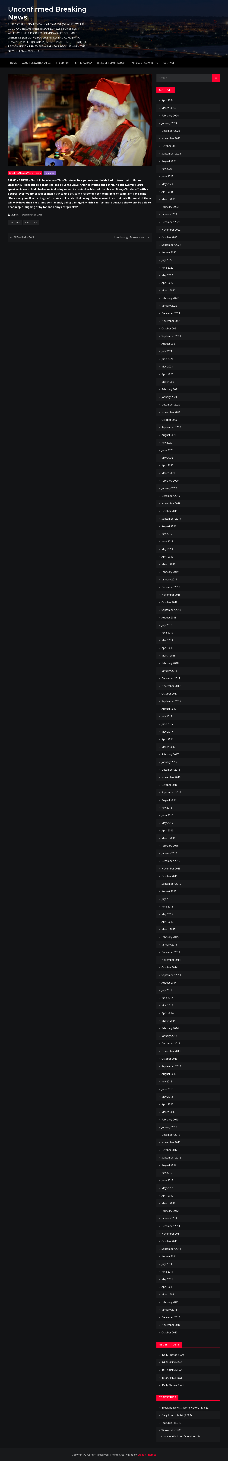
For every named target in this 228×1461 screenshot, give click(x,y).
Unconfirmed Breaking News (47, 13)
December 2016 (171, 769)
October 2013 (169, 1058)
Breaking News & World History (25, 173)
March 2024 (168, 108)
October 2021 (169, 328)
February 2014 (170, 1028)
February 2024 (170, 115)
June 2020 (167, 450)
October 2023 (169, 146)
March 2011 (168, 1294)
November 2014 (171, 960)
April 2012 (167, 1195)
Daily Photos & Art (173, 1355)
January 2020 (169, 488)
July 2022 (167, 260)
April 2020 (167, 465)
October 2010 (169, 1332)
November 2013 (171, 1051)
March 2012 (168, 1203)
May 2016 (167, 823)
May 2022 (167, 275)
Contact (168, 62)
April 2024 (167, 100)
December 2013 (171, 1043)
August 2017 (169, 709)
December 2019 (171, 496)
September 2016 (171, 792)
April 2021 (167, 374)
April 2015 (167, 922)
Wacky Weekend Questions (180, 1436)
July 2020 (167, 442)
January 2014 (169, 1036)
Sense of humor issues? (111, 62)
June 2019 (167, 541)
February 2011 (170, 1302)
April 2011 (167, 1287)
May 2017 (167, 731)
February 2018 (170, 663)
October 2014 (169, 967)
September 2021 (171, 336)
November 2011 (171, 1233)
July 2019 (167, 534)
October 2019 (169, 511)
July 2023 (167, 169)
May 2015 (167, 914)
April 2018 (167, 648)
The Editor (62, 62)
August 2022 (169, 252)
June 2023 (167, 176)
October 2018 (169, 602)
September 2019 (171, 518)
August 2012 (169, 1165)
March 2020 (168, 473)
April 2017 (167, 739)
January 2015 (169, 944)
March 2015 (168, 929)
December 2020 (171, 404)
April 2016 (167, 830)
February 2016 (170, 845)
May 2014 (167, 1005)
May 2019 (167, 549)
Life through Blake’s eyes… (130, 237)
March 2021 (168, 381)
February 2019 (170, 572)
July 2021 (167, 351)
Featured (49, 173)
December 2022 (171, 222)
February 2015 (170, 937)
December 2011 (171, 1226)
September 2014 (171, 975)
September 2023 (171, 153)
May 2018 (167, 640)
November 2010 (171, 1325)
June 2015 (167, 906)
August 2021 (169, 343)
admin (15, 214)
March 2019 (168, 564)
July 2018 (167, 625)
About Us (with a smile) (36, 62)
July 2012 (167, 1173)
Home (13, 62)
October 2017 (169, 693)
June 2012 (167, 1180)
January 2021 (169, 397)
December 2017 (171, 678)
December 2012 (171, 1134)
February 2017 (170, 754)
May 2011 (167, 1279)
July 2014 (167, 990)
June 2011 (167, 1271)
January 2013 (169, 1127)
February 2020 (170, 480)
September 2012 (171, 1157)
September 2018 (171, 610)
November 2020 (171, 412)
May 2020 (167, 458)
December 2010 (171, 1317)
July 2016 (167, 807)
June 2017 (167, 724)
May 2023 (167, 184)
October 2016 (169, 785)
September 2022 (171, 245)
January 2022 (169, 305)
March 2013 (168, 1112)
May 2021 (167, 366)
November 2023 (171, 138)
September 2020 (171, 427)
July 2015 (167, 899)
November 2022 (171, 229)
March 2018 (168, 655)
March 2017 (168, 747)
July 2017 (167, 716)
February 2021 (170, 389)
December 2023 (171, 130)
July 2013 (167, 1081)
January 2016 (169, 853)
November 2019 (171, 503)
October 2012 (169, 1150)
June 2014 (167, 998)
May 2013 (167, 1096)
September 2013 (171, 1066)
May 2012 (167, 1188)
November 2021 (171, 321)
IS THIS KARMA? (83, 62)
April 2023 (167, 191)
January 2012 (169, 1218)
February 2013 (170, 1119)
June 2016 (167, 815)
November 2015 (171, 868)
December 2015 (171, 861)
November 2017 (171, 686)
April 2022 (167, 283)
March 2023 (168, 199)
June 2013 (167, 1089)
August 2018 (169, 617)
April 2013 (167, 1104)
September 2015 (171, 883)
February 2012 (170, 1211)
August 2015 (169, 891)
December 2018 (171, 587)
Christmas (15, 222)
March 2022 (168, 290)
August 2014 (169, 982)
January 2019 (169, 579)
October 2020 (169, 420)
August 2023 (169, 161)
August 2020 (169, 435)
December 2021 (171, 313)
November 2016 (171, 777)
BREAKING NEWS (23, 237)
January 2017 (169, 762)
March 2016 (168, 838)
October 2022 (169, 237)
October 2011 (169, 1241)
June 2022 (167, 267)
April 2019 (167, 556)
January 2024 (169, 123)
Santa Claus (31, 222)
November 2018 (171, 594)
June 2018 (167, 632)
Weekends (168, 1430)
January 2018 (169, 671)
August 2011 (169, 1256)
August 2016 (169, 800)
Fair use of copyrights (144, 62)
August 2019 (169, 526)
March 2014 (168, 1020)
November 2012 (171, 1142)
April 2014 (167, 1013)
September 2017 (171, 701)
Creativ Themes (146, 1454)
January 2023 (169, 214)
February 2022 (170, 298)
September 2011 (171, 1249)
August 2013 (169, 1074)
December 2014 (171, 952)
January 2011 (169, 1309)
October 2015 (169, 876)
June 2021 (167, 359)
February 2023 (170, 207)
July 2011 (167, 1264)
